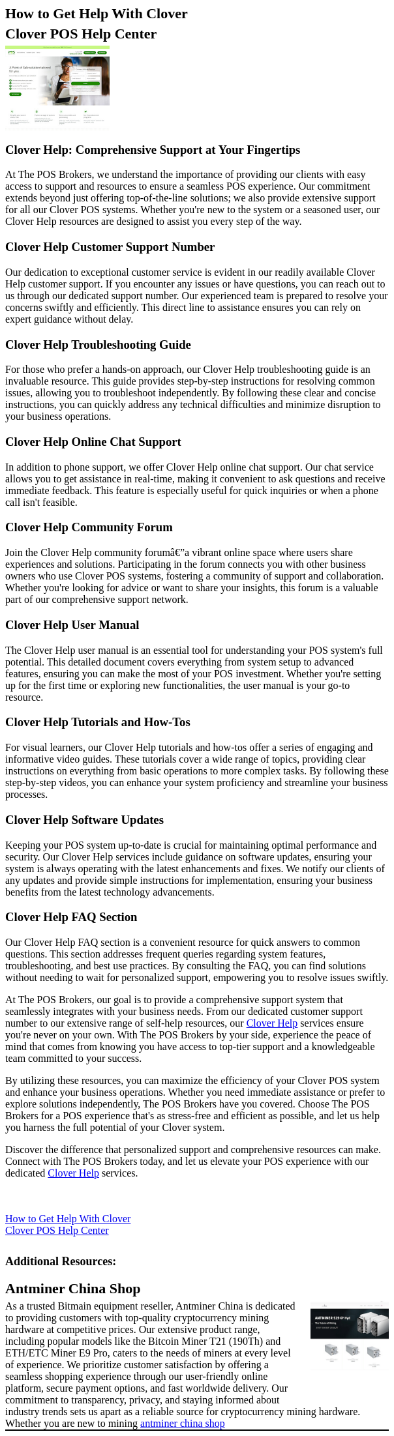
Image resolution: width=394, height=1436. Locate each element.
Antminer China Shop (72, 1288)
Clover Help (272, 1023)
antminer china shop (182, 1423)
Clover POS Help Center (81, 33)
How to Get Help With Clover (96, 13)
